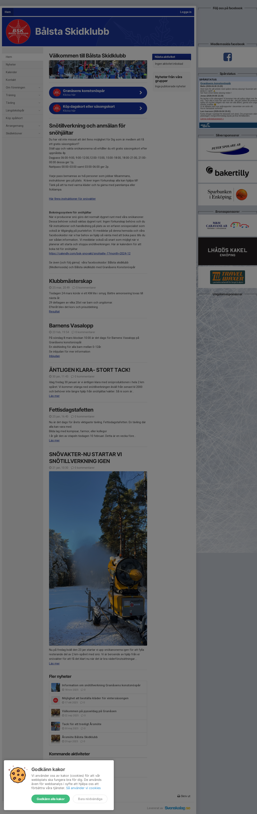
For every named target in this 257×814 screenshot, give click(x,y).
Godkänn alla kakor (51, 799)
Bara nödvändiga (90, 799)
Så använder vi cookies (83, 788)
